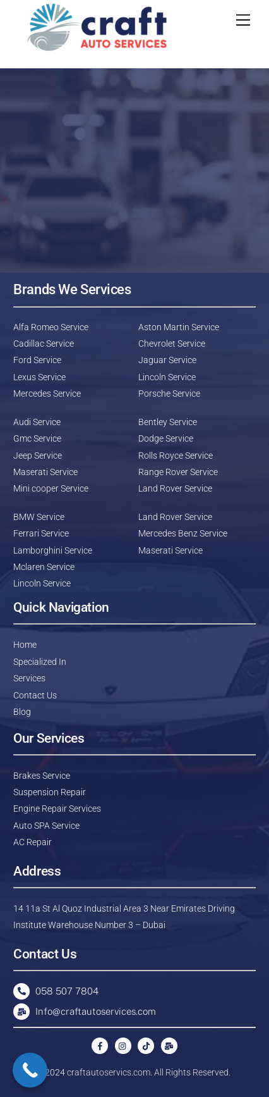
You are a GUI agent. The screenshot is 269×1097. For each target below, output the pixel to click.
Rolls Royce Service (175, 455)
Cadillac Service (43, 343)
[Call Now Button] (30, 1070)
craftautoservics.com (108, 1072)
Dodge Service (165, 438)
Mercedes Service (47, 393)
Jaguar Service (167, 360)
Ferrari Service (41, 533)
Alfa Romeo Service (50, 327)
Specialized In (39, 662)
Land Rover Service (175, 488)
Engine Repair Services (57, 808)
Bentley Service (167, 422)
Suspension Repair (49, 792)
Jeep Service (37, 455)
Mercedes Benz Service (182, 533)
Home (25, 645)
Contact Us (35, 695)
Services (29, 678)
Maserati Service (45, 472)
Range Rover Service (178, 472)
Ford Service (37, 360)
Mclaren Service (44, 567)
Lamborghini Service (52, 550)
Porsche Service (169, 393)
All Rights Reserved (191, 1072)
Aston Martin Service (178, 327)
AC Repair (32, 842)
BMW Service (38, 517)
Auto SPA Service (46, 826)
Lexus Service (39, 377)
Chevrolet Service (171, 343)
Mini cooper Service (50, 488)
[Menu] (243, 20)
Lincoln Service (167, 377)
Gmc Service (37, 438)
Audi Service (37, 422)
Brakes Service (41, 776)
